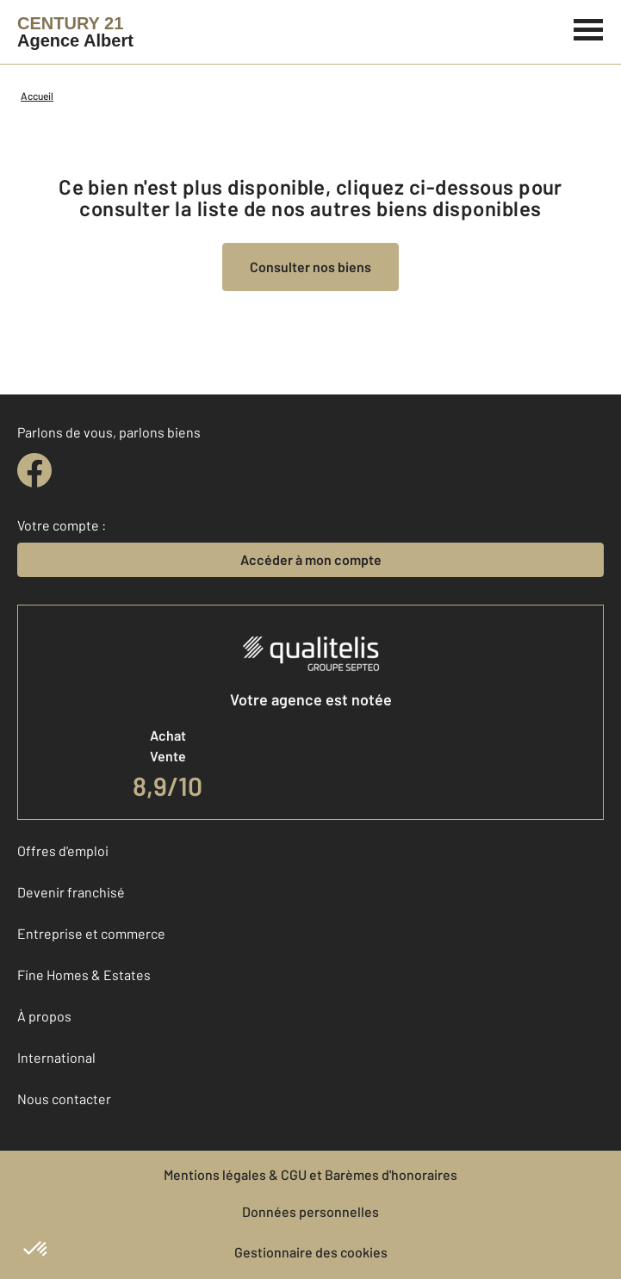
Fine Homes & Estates (84, 974)
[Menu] (589, 27)
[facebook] (34, 470)
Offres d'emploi (63, 850)
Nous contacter (64, 1098)
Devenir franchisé (71, 892)
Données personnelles (310, 1211)
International (56, 1057)
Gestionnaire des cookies (311, 1252)
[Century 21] (75, 32)
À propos (44, 1016)
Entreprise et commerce (91, 933)
